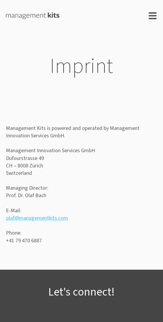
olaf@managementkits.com (37, 218)
